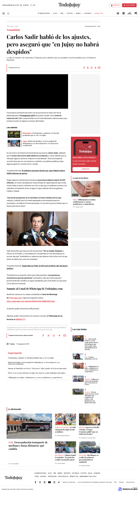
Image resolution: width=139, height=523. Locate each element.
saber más (85, 169)
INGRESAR (116, 5)
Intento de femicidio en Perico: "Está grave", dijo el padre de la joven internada (37, 368)
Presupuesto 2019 (27, 115)
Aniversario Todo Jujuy (88, 476)
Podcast (43, 476)
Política (70, 13)
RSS (115, 482)
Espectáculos (63, 476)
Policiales (87, 13)
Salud (90, 473)
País (62, 13)
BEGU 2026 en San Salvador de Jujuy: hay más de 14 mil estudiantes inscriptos (36, 373)
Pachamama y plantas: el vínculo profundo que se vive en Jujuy (31, 358)
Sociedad (97, 473)
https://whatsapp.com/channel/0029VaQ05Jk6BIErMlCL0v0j (31, 301)
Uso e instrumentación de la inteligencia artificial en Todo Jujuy (95, 482)
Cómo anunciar (130, 482)
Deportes (67, 473)
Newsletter (99, 13)
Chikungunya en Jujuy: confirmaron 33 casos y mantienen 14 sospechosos (35, 377)
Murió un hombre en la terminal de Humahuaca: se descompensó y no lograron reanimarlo (34, 363)
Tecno (36, 476)
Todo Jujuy (10, 26)
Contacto (121, 482)
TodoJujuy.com (15, 298)
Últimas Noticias (44, 13)
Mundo (78, 13)
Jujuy (55, 13)
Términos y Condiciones (68, 482)
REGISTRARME (130, 5)
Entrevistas (52, 476)
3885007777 (20, 319)
